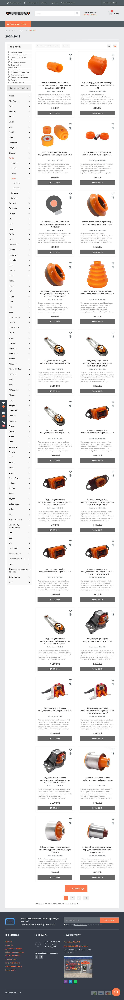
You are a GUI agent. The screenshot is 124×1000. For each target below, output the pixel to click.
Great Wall (13, 244)
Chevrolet (13, 142)
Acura (11, 96)
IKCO (11, 265)
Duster (14, 168)
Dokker (14, 163)
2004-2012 (16, 183)
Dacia (13, 31)
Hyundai (12, 260)
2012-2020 (16, 188)
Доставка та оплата (68, 3)
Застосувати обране (19, 88)
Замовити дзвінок (89, 14)
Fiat (10, 223)
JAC (10, 291)
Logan (22, 31)
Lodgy (13, 173)
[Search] (77, 13)
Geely (11, 234)
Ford (11, 229)
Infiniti (12, 270)
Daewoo (12, 203)
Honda (12, 249)
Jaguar (11, 296)
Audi (11, 106)
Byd (10, 127)
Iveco (11, 286)
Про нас (44, 3)
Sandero (14, 193)
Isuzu (11, 275)
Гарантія (54, 3)
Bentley (12, 111)
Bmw (11, 116)
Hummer (13, 255)
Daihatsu (13, 208)
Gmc (11, 239)
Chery (11, 137)
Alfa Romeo (14, 101)
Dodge (12, 213)
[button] (3, 424)
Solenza (14, 198)
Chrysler (12, 147)
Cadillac (12, 132)
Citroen (12, 153)
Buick (11, 122)
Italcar (11, 281)
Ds (10, 218)
